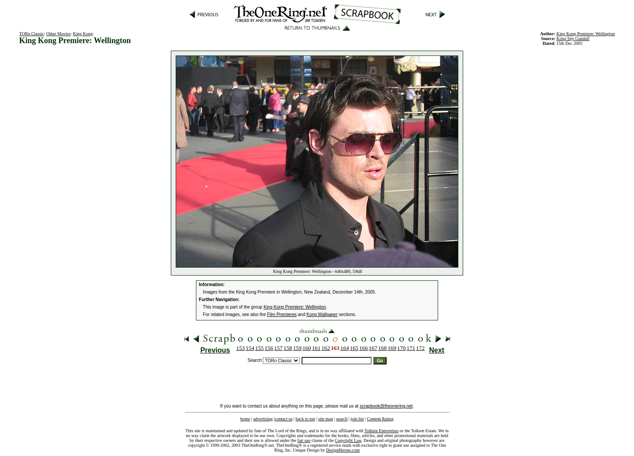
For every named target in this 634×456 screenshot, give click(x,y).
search (341, 418)
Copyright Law (348, 440)
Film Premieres (282, 314)
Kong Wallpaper (322, 314)
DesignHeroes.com (343, 450)
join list (357, 418)
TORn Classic (31, 33)
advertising (263, 418)
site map (325, 418)
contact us (283, 418)
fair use (303, 440)
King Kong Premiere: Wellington (295, 307)
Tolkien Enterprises (382, 430)
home (245, 418)
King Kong (83, 33)
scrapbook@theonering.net (386, 406)
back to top (305, 418)
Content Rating (380, 418)
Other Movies (58, 33)
